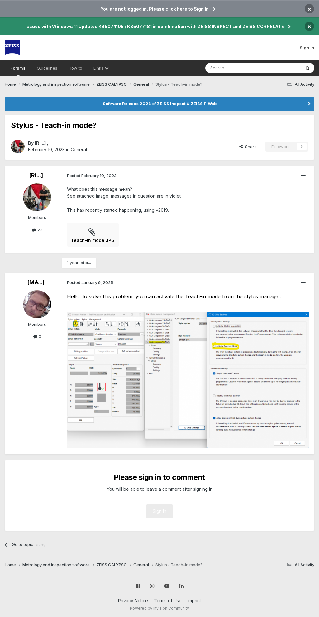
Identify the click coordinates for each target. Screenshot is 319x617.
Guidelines (47, 67)
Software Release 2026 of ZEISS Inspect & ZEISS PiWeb (160, 103)
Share (248, 146)
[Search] (237, 68)
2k (37, 229)
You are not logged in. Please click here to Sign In (155, 9)
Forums (18, 70)
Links (101, 67)
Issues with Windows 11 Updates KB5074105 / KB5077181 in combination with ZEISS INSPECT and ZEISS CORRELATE (154, 26)
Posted (92, 175)
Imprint (194, 600)
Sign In (307, 47)
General (79, 149)
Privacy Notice (133, 600)
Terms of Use (168, 600)
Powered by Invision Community (159, 608)
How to (75, 67)
